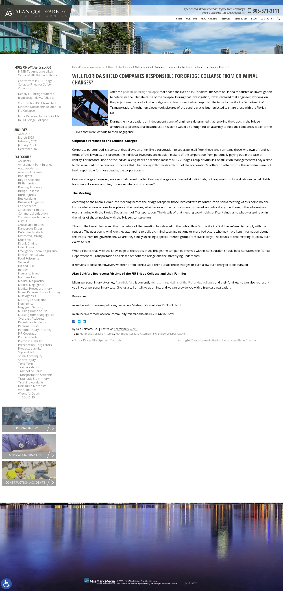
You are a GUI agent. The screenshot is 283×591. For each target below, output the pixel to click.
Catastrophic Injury (31, 210)
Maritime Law (27, 277)
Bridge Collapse (124, 67)
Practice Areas (209, 18)
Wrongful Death (29, 394)
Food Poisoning (28, 258)
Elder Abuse (26, 247)
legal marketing (144, 584)
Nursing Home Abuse (32, 311)
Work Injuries (27, 390)
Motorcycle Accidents (32, 300)
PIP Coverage (27, 333)
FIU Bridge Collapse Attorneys (134, 333)
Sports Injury (27, 360)
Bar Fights (25, 176)
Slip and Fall (26, 352)
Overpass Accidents (31, 318)
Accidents (24, 161)
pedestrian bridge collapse (141, 92)
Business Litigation (31, 202)
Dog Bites (24, 240)
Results (225, 18)
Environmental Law (31, 255)
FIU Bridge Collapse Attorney (97, 333)
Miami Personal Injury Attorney (89, 67)
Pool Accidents (28, 337)
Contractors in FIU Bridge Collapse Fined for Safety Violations (35, 84)
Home (179, 18)
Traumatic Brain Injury (33, 379)
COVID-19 (24, 221)
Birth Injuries (27, 183)
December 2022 (28, 149)
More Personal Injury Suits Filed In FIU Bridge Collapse (39, 118)
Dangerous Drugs (30, 228)
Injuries (23, 270)
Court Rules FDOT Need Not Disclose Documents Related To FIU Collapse (39, 107)
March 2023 (26, 137)
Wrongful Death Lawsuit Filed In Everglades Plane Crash (216, 340)
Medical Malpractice (31, 281)
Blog (254, 18)
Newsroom (240, 18)
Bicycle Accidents (29, 180)
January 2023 (27, 145)
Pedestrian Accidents (32, 322)
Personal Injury (28, 326)
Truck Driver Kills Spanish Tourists (97, 340)
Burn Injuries (27, 195)
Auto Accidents (28, 168)
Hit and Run (26, 266)
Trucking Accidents (31, 382)
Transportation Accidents (35, 375)
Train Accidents (28, 367)
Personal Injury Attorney (34, 330)
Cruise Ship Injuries (31, 225)
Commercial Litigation (33, 213)
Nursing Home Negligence (36, 315)
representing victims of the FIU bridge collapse (182, 282)
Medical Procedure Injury (35, 289)
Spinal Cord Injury (30, 356)
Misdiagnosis (27, 296)
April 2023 (25, 134)
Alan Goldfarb (125, 282)
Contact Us (267, 18)
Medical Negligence (31, 285)
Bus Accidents (27, 198)
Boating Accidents (30, 187)
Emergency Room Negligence (38, 251)
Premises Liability (30, 341)
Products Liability (29, 348)
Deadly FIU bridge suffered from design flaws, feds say (36, 96)
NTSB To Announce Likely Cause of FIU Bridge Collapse (37, 73)
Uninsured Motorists (32, 386)
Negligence (25, 304)
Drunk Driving (27, 243)
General (23, 262)
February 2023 (28, 141)
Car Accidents (27, 206)
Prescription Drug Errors (35, 345)
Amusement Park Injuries (35, 165)
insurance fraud (29, 273)
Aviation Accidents (30, 172)
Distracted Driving (30, 236)
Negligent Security (30, 307)
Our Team (191, 18)
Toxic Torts (26, 364)
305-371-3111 (266, 10)
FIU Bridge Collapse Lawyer (169, 333)
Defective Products (30, 232)
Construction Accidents (33, 217)
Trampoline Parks (30, 371)
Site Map (191, 583)
